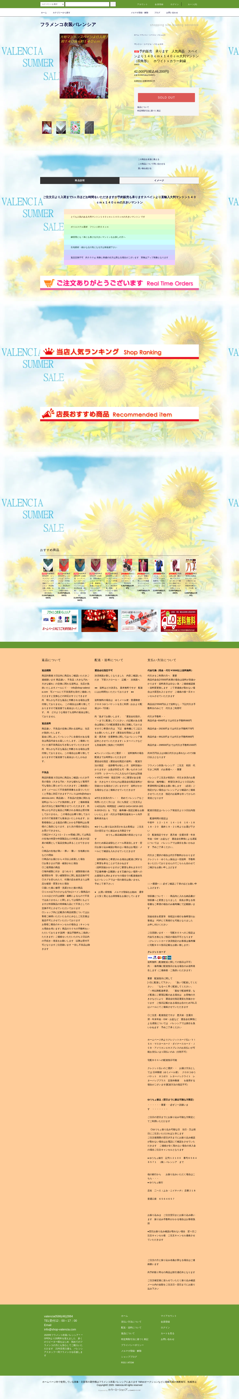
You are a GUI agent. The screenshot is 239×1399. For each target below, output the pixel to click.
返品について (143, 107)
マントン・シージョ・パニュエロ (153, 35)
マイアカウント (169, 1316)
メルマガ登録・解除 (137, 13)
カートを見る (167, 1333)
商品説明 (80, 180)
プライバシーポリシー (132, 1345)
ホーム (44, 13)
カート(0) (190, 4)
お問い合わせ (170, 13)
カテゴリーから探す (59, 13)
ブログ (155, 13)
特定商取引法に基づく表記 (149, 111)
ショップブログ (129, 1356)
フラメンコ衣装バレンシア (68, 24)
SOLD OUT (166, 97)
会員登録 (157, 4)
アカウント (140, 4)
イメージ (159, 180)
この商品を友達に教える (146, 159)
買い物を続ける (143, 168)
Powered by (119, 1390)
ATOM (131, 1362)
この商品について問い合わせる (149, 164)
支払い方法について (131, 1321)
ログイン (173, 4)
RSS (123, 1362)
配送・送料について (131, 1327)
